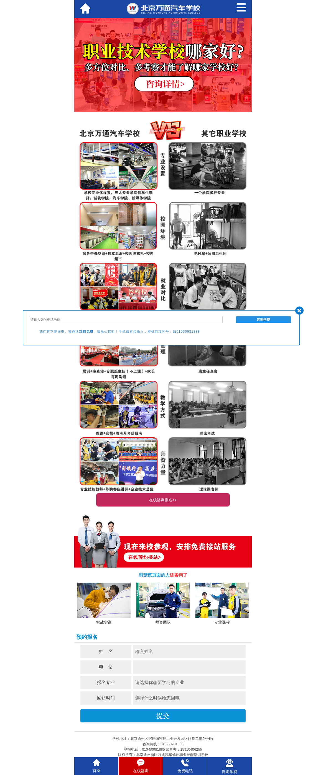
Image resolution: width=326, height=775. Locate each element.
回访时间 (106, 698)
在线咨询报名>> (163, 500)
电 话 (106, 667)
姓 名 (106, 651)
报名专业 (106, 682)
